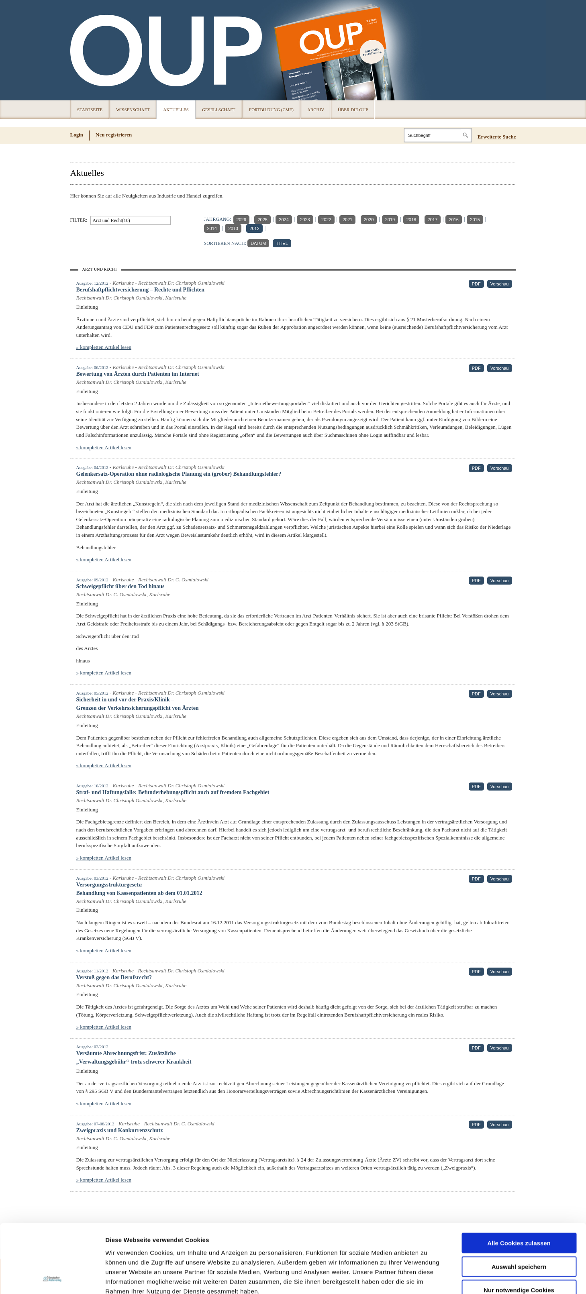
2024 (283, 219)
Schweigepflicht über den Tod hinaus (120, 586)
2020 (369, 219)
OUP (80, 50)
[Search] (438, 135)
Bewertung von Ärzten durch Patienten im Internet (137, 374)
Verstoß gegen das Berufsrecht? (114, 977)
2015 (475, 219)
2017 (432, 219)
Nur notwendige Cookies (519, 1225)
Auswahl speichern (519, 1202)
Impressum (166, 1245)
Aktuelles (176, 109)
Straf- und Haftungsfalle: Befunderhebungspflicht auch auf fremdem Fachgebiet (173, 792)
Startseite (89, 109)
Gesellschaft (218, 109)
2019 (390, 219)
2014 (212, 228)
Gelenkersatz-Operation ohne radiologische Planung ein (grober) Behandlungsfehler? (179, 474)
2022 (326, 219)
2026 (241, 219)
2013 (233, 228)
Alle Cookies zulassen (519, 1178)
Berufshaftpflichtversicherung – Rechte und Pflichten (140, 290)
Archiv (315, 109)
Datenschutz (124, 1245)
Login (77, 135)
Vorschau (499, 283)
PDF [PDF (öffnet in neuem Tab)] (476, 283)
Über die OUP (353, 109)
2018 (411, 219)
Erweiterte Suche (497, 137)
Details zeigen (427, 1278)
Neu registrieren (114, 135)
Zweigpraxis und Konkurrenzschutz (119, 1130)
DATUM (258, 243)
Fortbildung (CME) (271, 109)
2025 (262, 219)
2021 (347, 219)
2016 (453, 219)
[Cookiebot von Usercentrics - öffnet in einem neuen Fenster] (52, 1278)
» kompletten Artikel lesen (104, 347)
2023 (305, 219)
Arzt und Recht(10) (111, 220)
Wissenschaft (132, 109)
